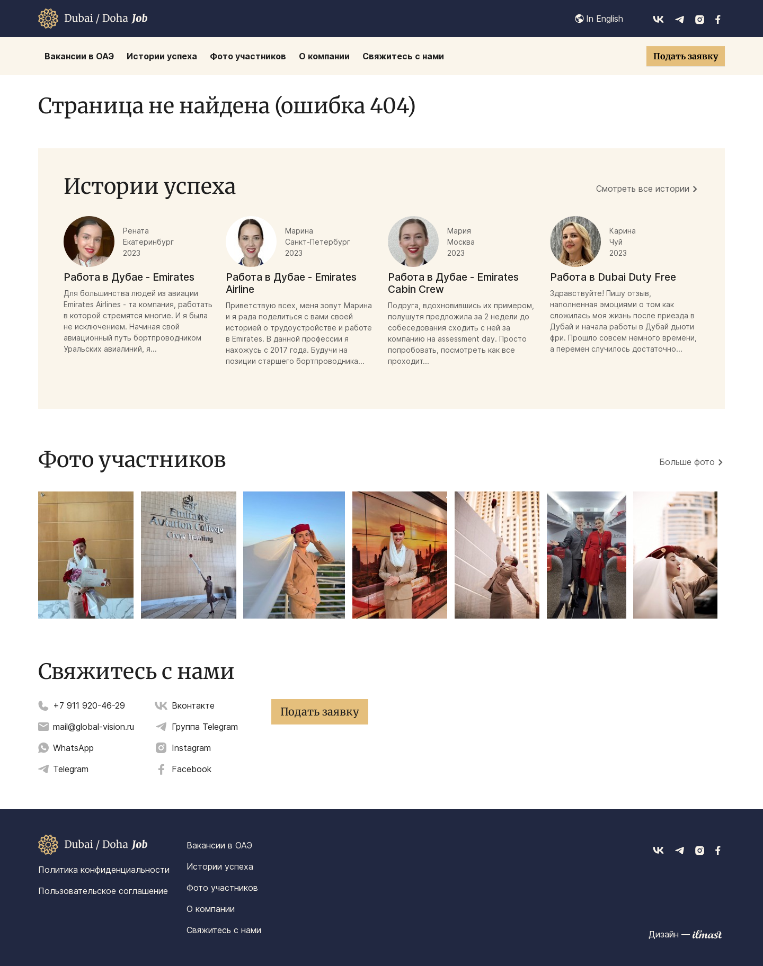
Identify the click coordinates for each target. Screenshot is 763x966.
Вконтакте (193, 705)
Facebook (191, 769)
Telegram (70, 769)
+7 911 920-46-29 (89, 705)
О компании (211, 909)
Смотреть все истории (642, 188)
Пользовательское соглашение (103, 890)
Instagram (191, 748)
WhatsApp (73, 748)
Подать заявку (685, 56)
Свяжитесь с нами (224, 930)
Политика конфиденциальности (104, 869)
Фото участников (222, 887)
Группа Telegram (205, 726)
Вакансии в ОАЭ (219, 845)
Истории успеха (220, 866)
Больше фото (687, 462)
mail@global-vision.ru (93, 726)
